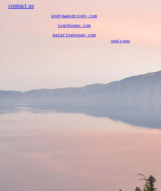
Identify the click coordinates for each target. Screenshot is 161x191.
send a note (120, 41)
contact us (21, 5)
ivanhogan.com (74, 26)
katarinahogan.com (74, 35)
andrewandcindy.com (74, 16)
